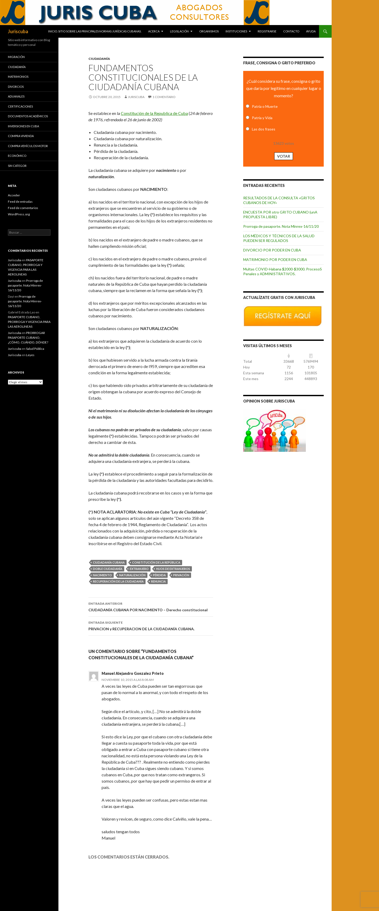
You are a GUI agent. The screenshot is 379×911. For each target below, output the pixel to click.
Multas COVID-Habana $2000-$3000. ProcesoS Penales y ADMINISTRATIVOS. (282, 271)
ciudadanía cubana (109, 562)
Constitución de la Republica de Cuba (154, 113)
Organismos (209, 31)
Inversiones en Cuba (23, 126)
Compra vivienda (21, 136)
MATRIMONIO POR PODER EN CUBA (275, 259)
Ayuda (311, 31)
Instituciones (236, 31)
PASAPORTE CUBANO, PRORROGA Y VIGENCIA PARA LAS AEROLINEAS (29, 321)
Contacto (291, 31)
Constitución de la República (156, 562)
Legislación (179, 31)
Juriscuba (18, 31)
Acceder (14, 195)
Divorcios (16, 86)
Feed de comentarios (23, 208)
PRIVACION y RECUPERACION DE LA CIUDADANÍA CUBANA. (150, 625)
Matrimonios (18, 76)
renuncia (158, 581)
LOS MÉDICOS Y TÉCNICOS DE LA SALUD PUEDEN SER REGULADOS (279, 238)
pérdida (159, 575)
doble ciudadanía (107, 568)
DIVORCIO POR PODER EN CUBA (272, 250)
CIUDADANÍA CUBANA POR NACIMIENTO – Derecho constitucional (150, 606)
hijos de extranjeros (173, 568)
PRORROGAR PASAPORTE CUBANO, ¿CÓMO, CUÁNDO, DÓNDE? (28, 337)
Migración (16, 57)
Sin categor (17, 165)
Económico (17, 155)
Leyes (30, 355)
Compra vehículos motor (28, 146)
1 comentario (164, 97)
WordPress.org (19, 214)
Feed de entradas (20, 201)
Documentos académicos (28, 116)
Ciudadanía (99, 59)
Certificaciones (20, 106)
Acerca (153, 31)
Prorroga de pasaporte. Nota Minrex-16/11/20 (281, 226)
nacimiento (102, 575)
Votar (283, 156)
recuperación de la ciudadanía (118, 581)
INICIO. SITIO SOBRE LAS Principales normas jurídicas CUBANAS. (94, 31)
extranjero (139, 568)
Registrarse (267, 31)
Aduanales (16, 96)
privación (181, 575)
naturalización (132, 575)
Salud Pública (35, 349)
